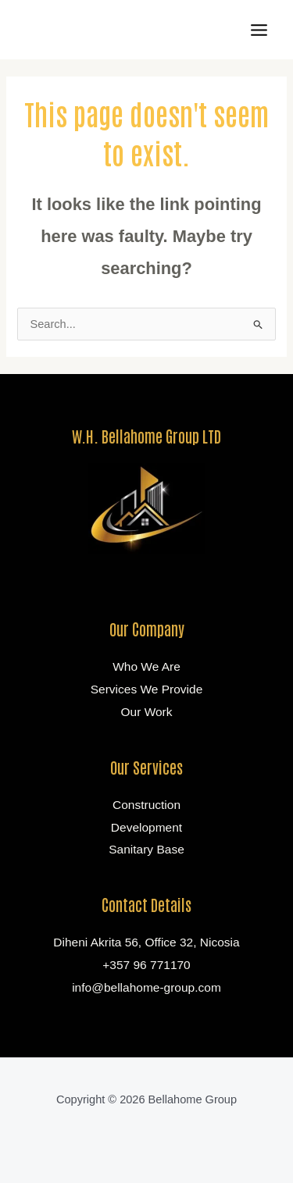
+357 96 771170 (146, 964)
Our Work (146, 711)
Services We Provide (147, 689)
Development (146, 827)
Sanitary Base (146, 849)
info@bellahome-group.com (146, 987)
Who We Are (146, 666)
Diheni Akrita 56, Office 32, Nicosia (146, 942)
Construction (146, 804)
